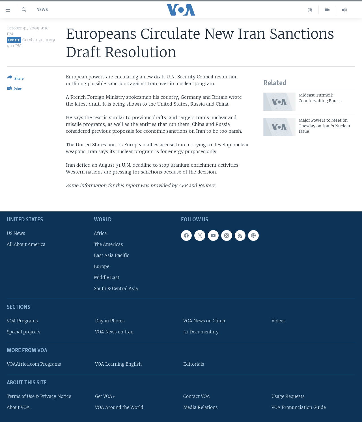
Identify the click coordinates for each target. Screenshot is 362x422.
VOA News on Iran (114, 332)
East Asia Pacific (111, 255)
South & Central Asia (116, 288)
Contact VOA (196, 396)
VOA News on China (204, 321)
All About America (26, 244)
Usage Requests (288, 396)
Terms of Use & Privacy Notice (39, 396)
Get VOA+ (105, 396)
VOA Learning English (118, 364)
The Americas (108, 244)
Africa (100, 233)
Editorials (193, 364)
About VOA (18, 407)
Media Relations (200, 407)
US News (16, 233)
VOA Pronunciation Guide (299, 407)
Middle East (106, 277)
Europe (101, 266)
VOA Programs (22, 321)
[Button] (15, 79)
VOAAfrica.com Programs (34, 364)
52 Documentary (201, 332)
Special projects (23, 332)
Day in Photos (110, 321)
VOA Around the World (119, 407)
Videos (279, 321)
